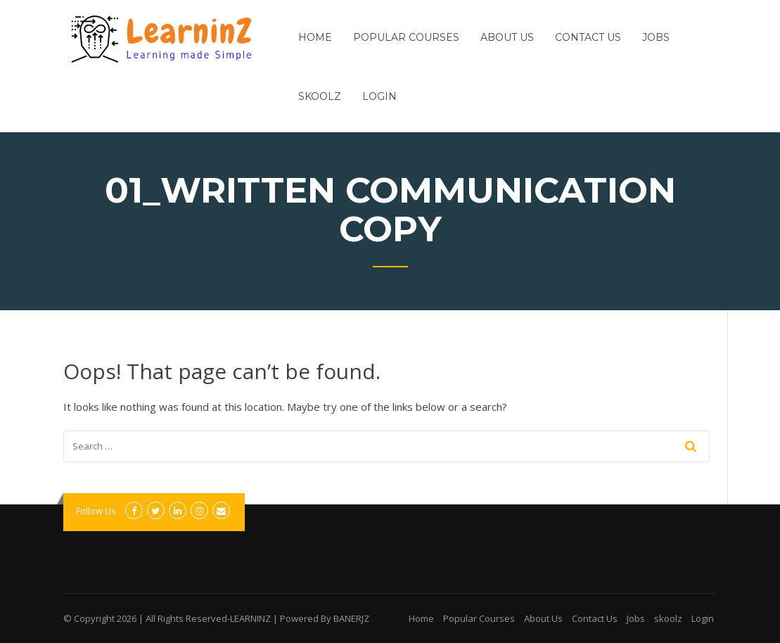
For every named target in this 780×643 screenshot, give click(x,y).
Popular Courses (406, 37)
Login (379, 96)
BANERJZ (351, 618)
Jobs (656, 37)
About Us (507, 37)
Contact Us (588, 37)
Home (315, 37)
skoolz (319, 96)
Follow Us (96, 510)
